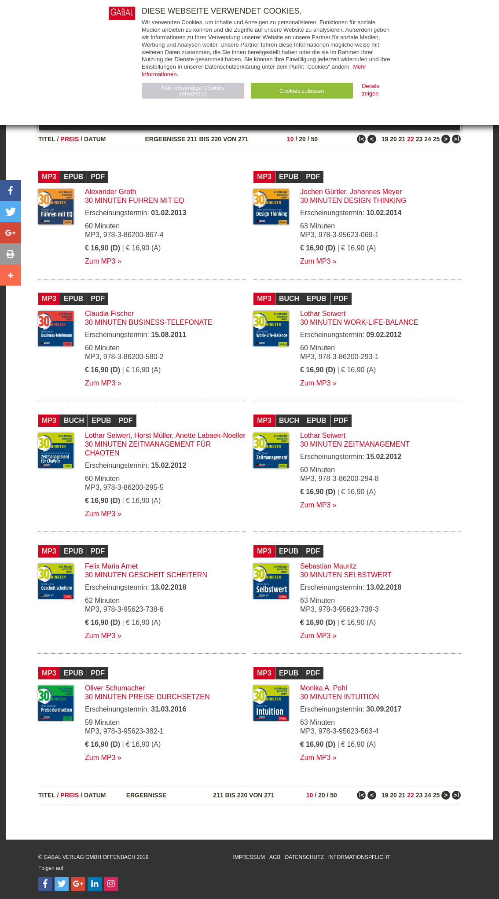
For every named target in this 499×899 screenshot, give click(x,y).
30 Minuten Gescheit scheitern (146, 575)
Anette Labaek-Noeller (210, 435)
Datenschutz (304, 857)
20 (302, 139)
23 (419, 139)
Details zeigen (370, 90)
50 (314, 139)
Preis (69, 139)
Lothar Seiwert (322, 313)
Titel (46, 139)
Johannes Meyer (376, 191)
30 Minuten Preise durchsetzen (147, 697)
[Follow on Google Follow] (78, 884)
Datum (95, 139)
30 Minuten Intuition (339, 697)
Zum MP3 (100, 261)
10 (290, 139)
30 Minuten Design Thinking (353, 200)
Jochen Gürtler (323, 191)
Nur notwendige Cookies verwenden (192, 90)
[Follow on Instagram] (111, 884)
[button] (10, 190)
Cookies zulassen (301, 91)
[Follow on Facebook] (45, 884)
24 (427, 139)
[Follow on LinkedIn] (95, 884)
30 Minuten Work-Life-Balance (359, 322)
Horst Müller (153, 435)
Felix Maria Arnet (111, 566)
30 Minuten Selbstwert (346, 575)
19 (385, 139)
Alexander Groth (110, 191)
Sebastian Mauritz (328, 566)
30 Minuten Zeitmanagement (355, 444)
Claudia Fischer (109, 313)
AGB (274, 857)
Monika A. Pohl (323, 688)
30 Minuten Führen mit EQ (134, 200)
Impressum (249, 857)
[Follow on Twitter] (62, 884)
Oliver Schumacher (115, 688)
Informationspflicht (359, 857)
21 (402, 139)
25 (436, 139)
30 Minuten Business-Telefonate (149, 322)
